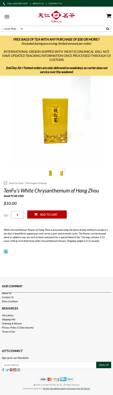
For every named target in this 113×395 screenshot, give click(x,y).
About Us (6, 293)
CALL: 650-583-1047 (15, 3)
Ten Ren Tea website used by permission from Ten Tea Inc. (66, 388)
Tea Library (8, 315)
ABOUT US (38, 3)
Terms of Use (8, 331)
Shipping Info (8, 319)
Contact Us (7, 297)
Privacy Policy (9, 327)
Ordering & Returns (12, 323)
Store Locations (10, 301)
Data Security (26, 327)
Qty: (6, 215)
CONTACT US (55, 3)
